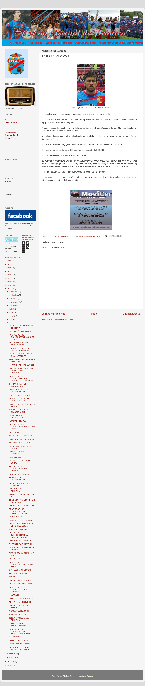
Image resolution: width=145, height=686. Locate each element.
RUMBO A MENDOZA (18, 457)
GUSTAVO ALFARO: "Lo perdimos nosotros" (19, 624)
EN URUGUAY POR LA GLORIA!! (18, 484)
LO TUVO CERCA (16, 517)
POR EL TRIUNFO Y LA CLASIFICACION (18, 391)
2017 (9, 278)
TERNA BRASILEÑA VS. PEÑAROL (19, 619)
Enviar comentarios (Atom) (63, 319)
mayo (11, 316)
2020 (9, 268)
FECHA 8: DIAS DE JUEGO (20, 602)
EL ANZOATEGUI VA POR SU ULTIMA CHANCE (21, 400)
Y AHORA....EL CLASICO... (20, 614)
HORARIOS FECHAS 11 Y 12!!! (21, 365)
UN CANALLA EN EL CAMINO (21, 520)
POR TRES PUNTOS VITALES (21, 544)
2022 (9, 261)
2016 (9, 282)
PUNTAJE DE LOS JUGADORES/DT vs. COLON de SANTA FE (22, 337)
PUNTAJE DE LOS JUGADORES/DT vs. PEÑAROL (18, 468)
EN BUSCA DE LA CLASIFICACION (17, 479)
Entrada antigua (131, 313)
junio (11, 312)
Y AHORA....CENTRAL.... (19, 529)
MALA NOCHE (15, 637)
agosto (12, 305)
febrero (12, 654)
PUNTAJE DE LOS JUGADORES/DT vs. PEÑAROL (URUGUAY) (19, 535)
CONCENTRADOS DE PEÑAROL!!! (18, 490)
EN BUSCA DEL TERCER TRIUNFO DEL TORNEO (20, 648)
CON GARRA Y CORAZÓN (20, 541)
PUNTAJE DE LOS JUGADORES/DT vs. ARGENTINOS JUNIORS (20, 631)
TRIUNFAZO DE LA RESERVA (21, 436)
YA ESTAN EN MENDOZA (19, 443)
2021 (9, 264)
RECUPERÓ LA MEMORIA (20, 331)
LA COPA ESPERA (16, 559)
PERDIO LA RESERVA (18, 573)
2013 (9, 662)
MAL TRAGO (14, 595)
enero (11, 657)
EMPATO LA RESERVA (18, 640)
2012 (9, 665)
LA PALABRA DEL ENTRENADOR (16, 416)
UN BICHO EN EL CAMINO (20, 644)
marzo (12, 323)
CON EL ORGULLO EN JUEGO (21, 598)
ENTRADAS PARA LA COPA (20, 584)
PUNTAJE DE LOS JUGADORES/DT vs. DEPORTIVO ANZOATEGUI (21, 378)
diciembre (13, 292)
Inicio (94, 313)
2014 (9, 289)
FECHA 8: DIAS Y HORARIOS (21, 580)
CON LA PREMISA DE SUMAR (21, 439)
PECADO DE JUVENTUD (19, 474)
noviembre (13, 295)
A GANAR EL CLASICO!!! (19, 611)
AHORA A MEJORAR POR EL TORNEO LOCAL (21, 344)
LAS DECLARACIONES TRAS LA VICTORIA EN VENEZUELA (21, 371)
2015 (9, 285)
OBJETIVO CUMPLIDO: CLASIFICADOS (18, 385)
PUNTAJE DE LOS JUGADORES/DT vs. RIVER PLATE (21, 564)
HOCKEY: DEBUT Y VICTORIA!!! (22, 506)
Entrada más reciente (53, 313)
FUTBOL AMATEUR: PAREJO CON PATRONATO (21, 355)
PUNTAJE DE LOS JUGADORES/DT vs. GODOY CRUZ (22, 427)
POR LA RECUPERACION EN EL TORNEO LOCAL (21, 525)
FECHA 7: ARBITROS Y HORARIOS (18, 606)
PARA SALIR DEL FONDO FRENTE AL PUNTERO (19, 349)
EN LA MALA (14, 432)
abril (11, 319)
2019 (9, 271)
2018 (9, 275)
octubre (12, 299)
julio (11, 309)
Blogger (90, 676)
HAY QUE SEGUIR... (17, 421)
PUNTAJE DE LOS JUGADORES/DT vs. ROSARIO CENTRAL (18, 511)
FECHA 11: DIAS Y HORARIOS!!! (16, 453)
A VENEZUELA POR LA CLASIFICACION (18, 411)
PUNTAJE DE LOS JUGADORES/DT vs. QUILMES (18, 589)
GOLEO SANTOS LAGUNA (20, 395)
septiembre (14, 302)
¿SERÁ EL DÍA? (15, 577)
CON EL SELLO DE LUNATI (20, 570)
